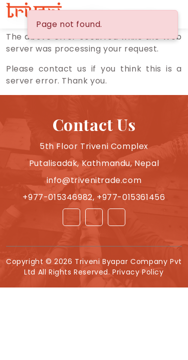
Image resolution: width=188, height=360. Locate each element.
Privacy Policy (137, 272)
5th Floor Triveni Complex (94, 146)
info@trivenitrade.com (94, 180)
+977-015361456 (131, 197)
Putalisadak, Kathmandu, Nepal (94, 163)
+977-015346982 (57, 197)
